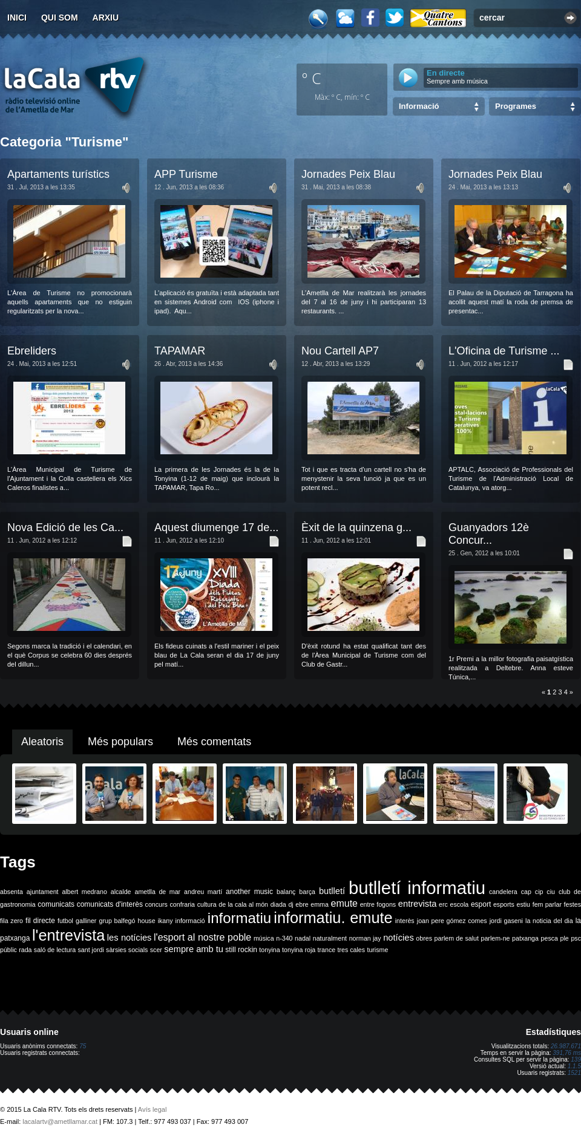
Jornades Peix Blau (348, 174)
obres (424, 938)
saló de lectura (55, 949)
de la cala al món (243, 904)
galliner (86, 920)
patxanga (525, 938)
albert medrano (84, 891)
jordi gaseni (506, 920)
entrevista (417, 904)
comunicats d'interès (110, 904)
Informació (419, 106)
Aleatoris (42, 742)
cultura (207, 904)
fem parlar (547, 904)
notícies (398, 937)
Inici (17, 17)
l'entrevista (68, 935)
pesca (549, 938)
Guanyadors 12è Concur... (488, 533)
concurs (156, 904)
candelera (503, 891)
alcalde (121, 891)
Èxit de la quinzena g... (356, 527)
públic (8, 949)
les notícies (129, 937)
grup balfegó (117, 920)
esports (503, 904)
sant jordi (91, 949)
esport (481, 904)
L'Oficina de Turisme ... (504, 351)
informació (190, 920)
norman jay (365, 938)
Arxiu (106, 17)
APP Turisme (186, 174)
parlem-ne (495, 938)
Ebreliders (31, 351)
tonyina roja (298, 949)
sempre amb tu (193, 949)
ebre (301, 904)
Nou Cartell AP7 (340, 351)
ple (564, 938)
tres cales (351, 949)
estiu (524, 904)
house (147, 920)
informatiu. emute (333, 917)
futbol (65, 920)
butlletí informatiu (417, 888)
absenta (11, 891)
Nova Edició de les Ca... (65, 527)
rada (25, 949)
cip (539, 891)
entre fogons (378, 904)
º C (311, 78)
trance (327, 949)
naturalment (330, 938)
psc (576, 938)
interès (405, 920)
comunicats (56, 904)
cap (526, 891)
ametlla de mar (157, 891)
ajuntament (43, 891)
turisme (377, 949)
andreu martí (203, 891)
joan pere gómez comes (452, 920)
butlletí (332, 891)
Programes (515, 106)
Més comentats (214, 742)
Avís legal (152, 1109)
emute (344, 903)
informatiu (239, 918)
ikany (165, 920)
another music (249, 891)
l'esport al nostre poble (202, 937)
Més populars (120, 742)
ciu (551, 891)
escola (459, 904)
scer (156, 949)
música (264, 938)
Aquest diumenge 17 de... (216, 527)
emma (319, 904)
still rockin (241, 949)
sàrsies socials (127, 949)
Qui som (59, 17)
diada (278, 904)
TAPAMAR (179, 351)
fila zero (11, 920)
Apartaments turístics (58, 174)
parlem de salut (457, 938)
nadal (302, 938)
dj (290, 904)
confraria (182, 904)
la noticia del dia (549, 920)
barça (307, 891)
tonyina (269, 949)
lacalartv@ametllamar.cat (59, 1121)
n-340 (284, 938)
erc (443, 904)
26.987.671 (566, 1046)
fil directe (40, 920)
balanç (286, 891)
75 (82, 1046)
